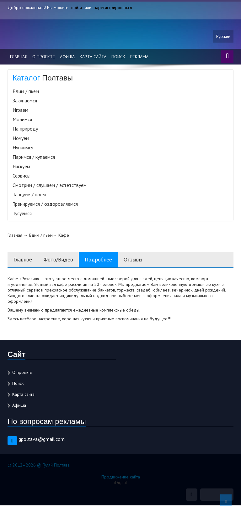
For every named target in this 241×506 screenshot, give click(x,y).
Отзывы (140, 260)
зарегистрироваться (113, 7)
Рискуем (21, 166)
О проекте (43, 57)
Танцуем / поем (29, 195)
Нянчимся (23, 148)
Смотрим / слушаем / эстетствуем (50, 185)
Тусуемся (22, 213)
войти (76, 7)
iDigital (120, 483)
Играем (20, 110)
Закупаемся (25, 101)
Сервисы (21, 176)
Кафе (63, 235)
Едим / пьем (26, 91)
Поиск (118, 57)
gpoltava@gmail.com (42, 439)
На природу (25, 129)
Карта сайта (93, 57)
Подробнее (103, 260)
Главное (23, 260)
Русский (223, 36)
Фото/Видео (61, 260)
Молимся (22, 119)
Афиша (67, 57)
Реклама (139, 57)
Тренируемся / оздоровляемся (45, 204)
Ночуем (21, 138)
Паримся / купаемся (34, 157)
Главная (18, 57)
